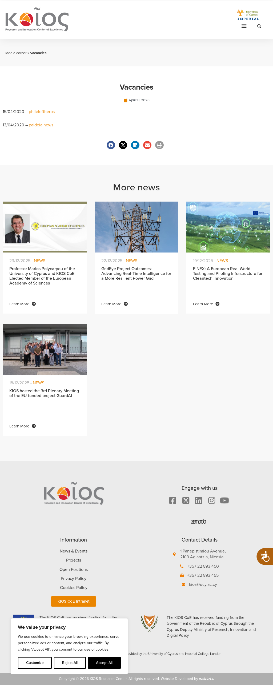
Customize (35, 663)
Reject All (70, 663)
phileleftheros (42, 112)
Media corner (15, 52)
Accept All (104, 663)
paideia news (41, 125)
